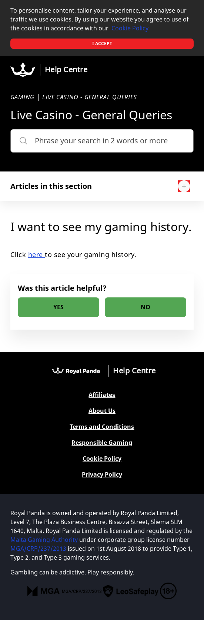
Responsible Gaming (101, 442)
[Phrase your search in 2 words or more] (102, 141)
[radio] (58, 307)
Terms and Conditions (102, 426)
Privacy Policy (102, 474)
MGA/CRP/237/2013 (38, 548)
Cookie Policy (129, 28)
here (36, 254)
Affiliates (101, 395)
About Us (102, 410)
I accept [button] (102, 43)
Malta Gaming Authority (44, 540)
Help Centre (66, 69)
